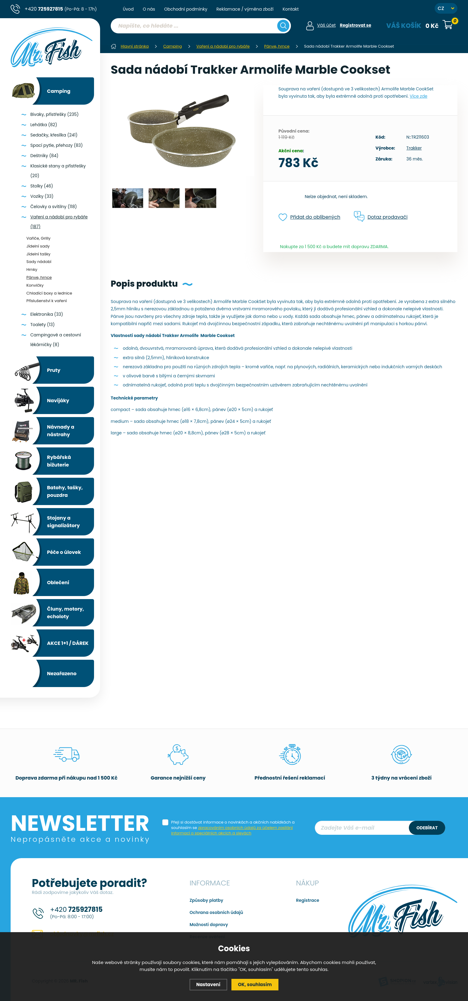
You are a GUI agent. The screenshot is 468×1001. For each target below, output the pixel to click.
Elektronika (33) (46, 314)
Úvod (128, 9)
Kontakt (291, 9)
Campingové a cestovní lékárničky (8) (55, 340)
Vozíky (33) (41, 196)
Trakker (414, 148)
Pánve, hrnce (39, 277)
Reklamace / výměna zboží (245, 9)
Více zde (418, 96)
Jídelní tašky (38, 254)
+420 (61, 8)
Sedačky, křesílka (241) (54, 135)
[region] (201, 37)
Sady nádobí (38, 262)
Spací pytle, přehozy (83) (56, 145)
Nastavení (208, 984)
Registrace (307, 900)
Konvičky (35, 285)
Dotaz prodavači (381, 217)
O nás (149, 9)
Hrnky (31, 269)
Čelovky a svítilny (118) (53, 207)
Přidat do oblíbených (309, 217)
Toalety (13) (42, 325)
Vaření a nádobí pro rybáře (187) (59, 222)
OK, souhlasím (255, 984)
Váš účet (326, 25)
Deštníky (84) (44, 156)
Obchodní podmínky (185, 9)
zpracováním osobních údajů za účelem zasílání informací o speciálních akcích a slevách (232, 830)
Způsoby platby (206, 900)
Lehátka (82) (43, 125)
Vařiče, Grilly (38, 238)
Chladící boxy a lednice (49, 293)
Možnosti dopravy (209, 925)
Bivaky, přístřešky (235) (54, 114)
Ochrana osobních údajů (216, 912)
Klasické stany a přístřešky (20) (58, 171)
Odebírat (427, 828)
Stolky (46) (41, 186)
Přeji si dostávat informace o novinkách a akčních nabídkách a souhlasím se (233, 828)
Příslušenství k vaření (46, 301)
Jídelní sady (38, 246)
